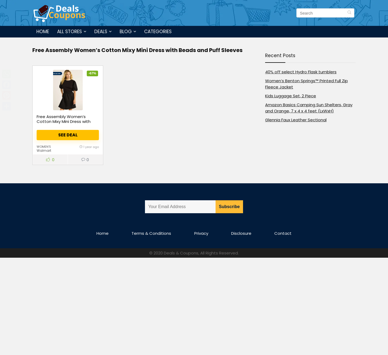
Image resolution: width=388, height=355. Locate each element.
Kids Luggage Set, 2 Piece (290, 96)
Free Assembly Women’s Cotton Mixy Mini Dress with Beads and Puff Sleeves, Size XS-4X (65, 124)
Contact (283, 233)
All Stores (69, 31)
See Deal (68, 135)
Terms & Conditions (151, 233)
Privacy (201, 233)
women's (44, 146)
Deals (100, 31)
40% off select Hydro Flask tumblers (301, 72)
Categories (158, 31)
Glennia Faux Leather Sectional (296, 120)
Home (42, 31)
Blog (126, 31)
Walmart (44, 150)
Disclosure (241, 233)
